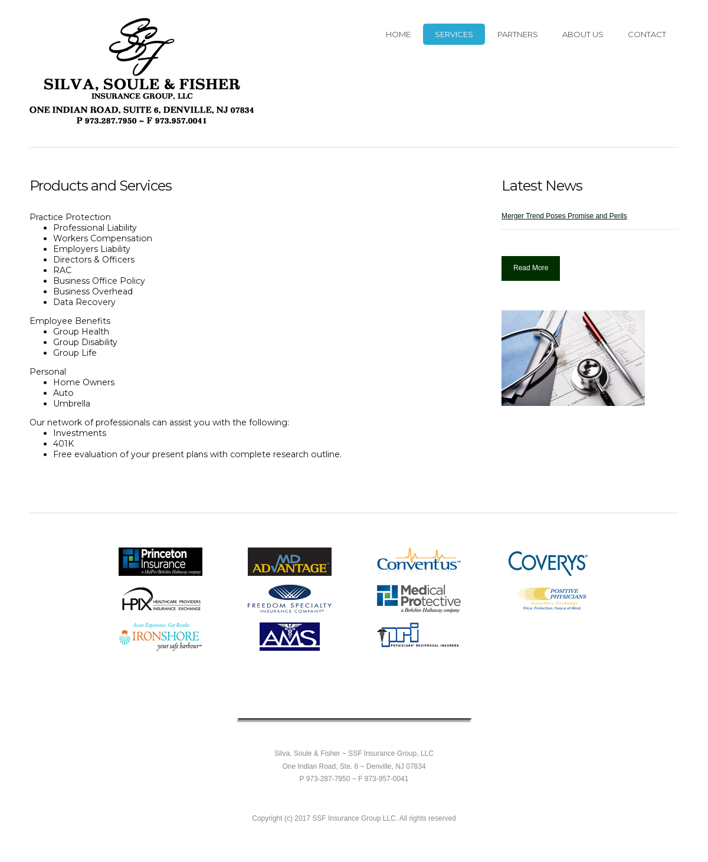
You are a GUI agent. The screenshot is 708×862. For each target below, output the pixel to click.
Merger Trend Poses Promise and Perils (564, 216)
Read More (530, 268)
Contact (647, 34)
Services (454, 34)
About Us (583, 34)
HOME (398, 34)
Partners (517, 34)
